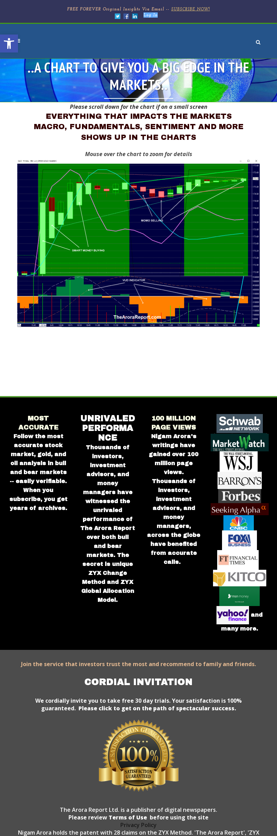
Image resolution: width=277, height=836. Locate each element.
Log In (151, 15)
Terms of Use (127, 817)
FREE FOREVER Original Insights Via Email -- (138, 9)
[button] (9, 43)
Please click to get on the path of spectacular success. (157, 708)
